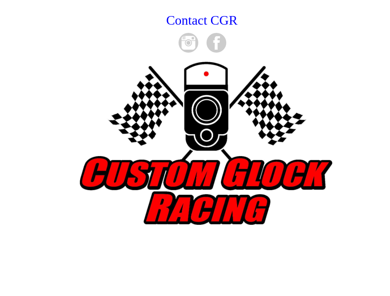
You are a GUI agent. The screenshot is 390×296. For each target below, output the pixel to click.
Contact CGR (201, 20)
